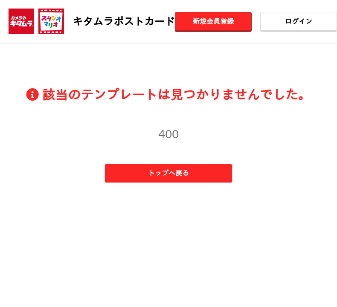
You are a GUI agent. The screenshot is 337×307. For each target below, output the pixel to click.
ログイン (298, 21)
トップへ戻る (168, 173)
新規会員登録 (213, 21)
